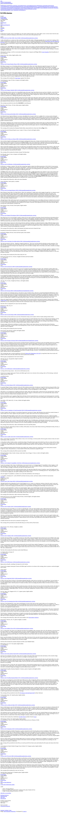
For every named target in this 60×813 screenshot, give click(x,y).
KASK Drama (10, 8)
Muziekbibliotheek (34, 6)
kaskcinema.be (3, 22)
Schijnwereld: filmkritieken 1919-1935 (32, 353)
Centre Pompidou (45, 52)
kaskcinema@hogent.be (5, 24)
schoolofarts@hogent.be (5, 806)
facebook (2, 30)
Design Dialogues (30, 7)
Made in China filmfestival (5, 782)
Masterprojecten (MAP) (38, 5)
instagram (2, 28)
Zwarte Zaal (15, 5)
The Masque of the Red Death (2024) (27, 692)
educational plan (3, 796)
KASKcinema (9, 3)
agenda (7, 10)
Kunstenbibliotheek (20, 6)
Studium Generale (17, 7)
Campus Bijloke (3, 18)
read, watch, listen (12, 10)
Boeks (25, 5)
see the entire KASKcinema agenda (7, 784)
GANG (32, 8)
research (4, 10)
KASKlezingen (47, 6)
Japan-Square (17, 78)
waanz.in (24, 811)
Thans (5, 300)
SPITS (8, 6)
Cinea (35, 716)
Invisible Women (22, 716)
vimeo (10, 810)
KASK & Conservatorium (5, 2)
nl (0, 1)
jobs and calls (3, 798)
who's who (2, 797)
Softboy (2, 300)
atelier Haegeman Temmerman (10, 811)
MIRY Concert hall (44, 7)
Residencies (21, 8)
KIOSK (5, 5)
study (1, 10)
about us (24, 10)
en (1, 1)
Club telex (2, 476)
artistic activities (3, 3)
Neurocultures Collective (34, 617)
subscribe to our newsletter (5, 793)
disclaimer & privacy (4, 795)
